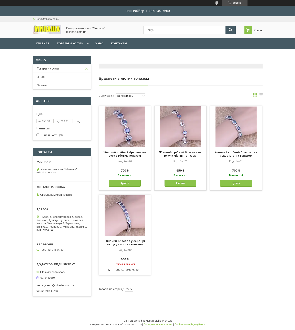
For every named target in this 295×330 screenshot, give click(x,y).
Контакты (119, 43)
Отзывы (42, 85)
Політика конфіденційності (190, 324)
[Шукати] (230, 30)
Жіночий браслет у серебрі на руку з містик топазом (125, 242)
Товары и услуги (70, 43)
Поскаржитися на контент (158, 324)
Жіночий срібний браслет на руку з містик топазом (125, 154)
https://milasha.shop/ (52, 272)
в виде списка (261, 96)
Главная (42, 43)
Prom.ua (167, 320)
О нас (99, 43)
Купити (124, 183)
